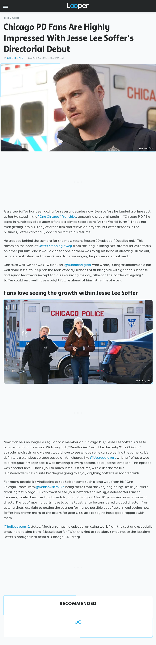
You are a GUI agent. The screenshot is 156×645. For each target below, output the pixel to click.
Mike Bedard (15, 58)
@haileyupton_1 (17, 526)
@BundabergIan (77, 264)
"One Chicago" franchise (57, 216)
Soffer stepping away (55, 246)
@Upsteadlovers (103, 457)
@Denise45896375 (49, 487)
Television (11, 18)
